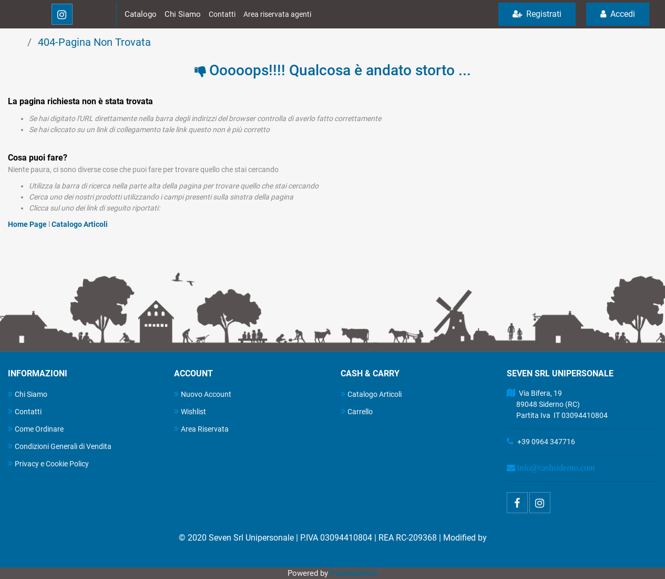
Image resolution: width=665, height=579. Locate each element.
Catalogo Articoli (80, 224)
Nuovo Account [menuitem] (202, 394)
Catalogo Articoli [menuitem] (371, 394)
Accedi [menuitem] (617, 14)
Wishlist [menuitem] (190, 411)
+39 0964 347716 (546, 441)
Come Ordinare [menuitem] (36, 428)
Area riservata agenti (277, 14)
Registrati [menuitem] (537, 14)
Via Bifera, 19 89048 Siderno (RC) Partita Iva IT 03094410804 (557, 404)
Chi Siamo (183, 14)
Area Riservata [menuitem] (201, 428)
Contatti (222, 14)
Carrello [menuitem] (357, 411)
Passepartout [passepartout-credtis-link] (353, 573)
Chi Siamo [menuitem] (27, 394)
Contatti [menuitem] (25, 411)
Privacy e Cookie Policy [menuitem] (48, 463)
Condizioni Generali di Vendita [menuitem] (59, 446)
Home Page (28, 224)
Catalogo (141, 14)
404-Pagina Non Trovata (94, 42)
